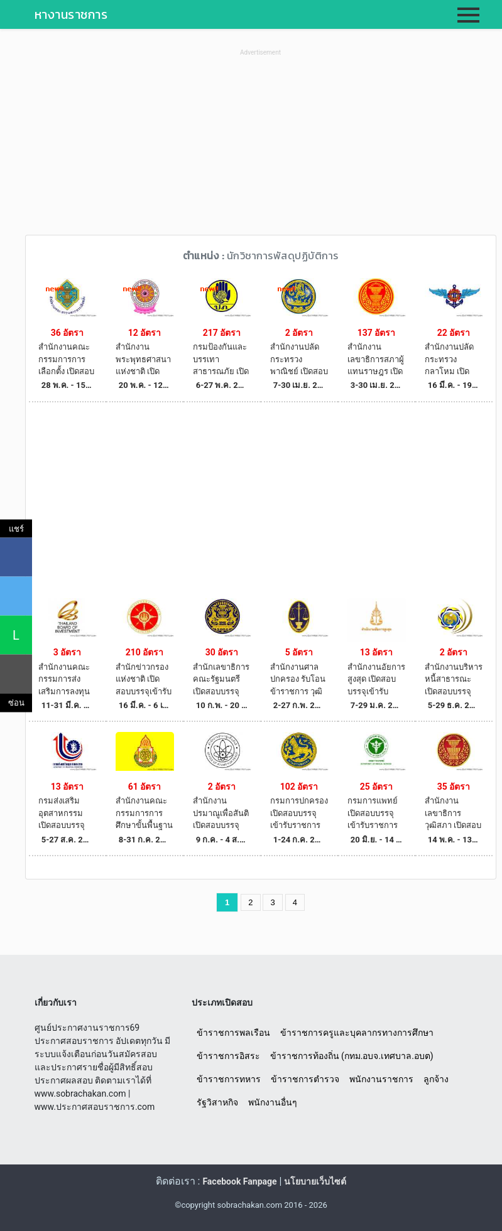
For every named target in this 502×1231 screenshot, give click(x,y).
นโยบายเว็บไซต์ (315, 1181)
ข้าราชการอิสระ (228, 1056)
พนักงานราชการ (381, 1079)
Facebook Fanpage (239, 1181)
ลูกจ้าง (436, 1079)
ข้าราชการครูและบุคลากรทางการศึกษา (357, 1033)
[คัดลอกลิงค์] (16, 674)
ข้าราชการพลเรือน (233, 1033)
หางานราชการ (71, 14)
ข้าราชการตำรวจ (305, 1079)
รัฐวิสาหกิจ (217, 1102)
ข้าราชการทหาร (229, 1079)
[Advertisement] (261, 147)
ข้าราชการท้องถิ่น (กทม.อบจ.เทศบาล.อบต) (352, 1056)
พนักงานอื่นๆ (272, 1102)
